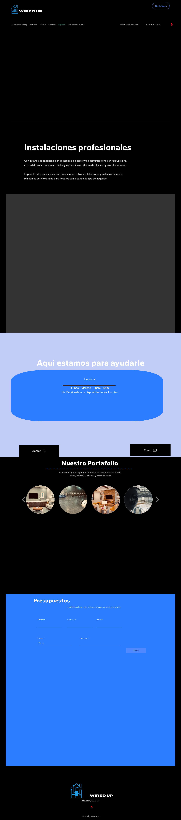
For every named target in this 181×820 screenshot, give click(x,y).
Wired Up (30, 11)
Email (99, 620)
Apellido (71, 620)
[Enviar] (136, 650)
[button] (40, 499)
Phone (40, 638)
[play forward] (157, 499)
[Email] (150, 450)
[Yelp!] (171, 24)
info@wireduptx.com (129, 24)
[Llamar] (39, 451)
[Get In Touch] (161, 6)
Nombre (41, 620)
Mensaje (84, 638)
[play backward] (24, 499)
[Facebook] (167, 24)
